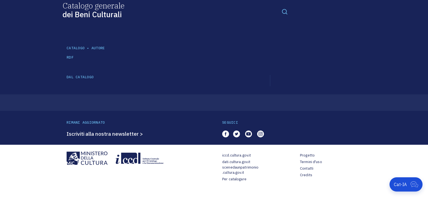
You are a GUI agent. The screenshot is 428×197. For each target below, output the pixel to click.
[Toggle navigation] (285, 11)
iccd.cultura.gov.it (236, 155)
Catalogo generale (93, 10)
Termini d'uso (311, 162)
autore (98, 48)
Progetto (307, 155)
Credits (306, 175)
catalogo (76, 48)
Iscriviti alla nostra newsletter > (105, 134)
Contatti (306, 168)
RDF (70, 57)
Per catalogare (234, 179)
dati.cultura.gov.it (236, 162)
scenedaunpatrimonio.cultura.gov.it (240, 170)
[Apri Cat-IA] (406, 184)
